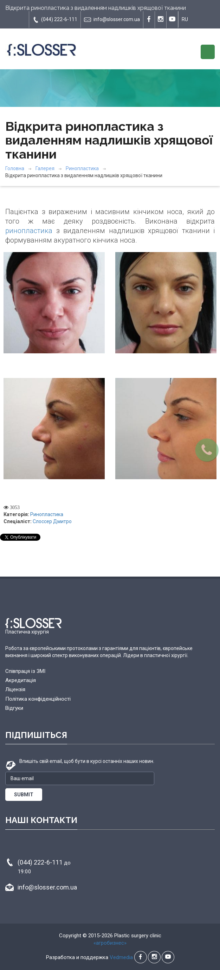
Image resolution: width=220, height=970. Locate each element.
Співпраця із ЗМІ (25, 671)
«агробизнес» (110, 943)
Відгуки (14, 708)
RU (185, 19)
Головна (14, 168)
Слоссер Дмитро (52, 521)
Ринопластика (82, 168)
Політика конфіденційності (38, 699)
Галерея (44, 168)
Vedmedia (121, 957)
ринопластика (28, 230)
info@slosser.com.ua (112, 19)
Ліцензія (15, 689)
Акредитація (20, 680)
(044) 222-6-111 (54, 19)
